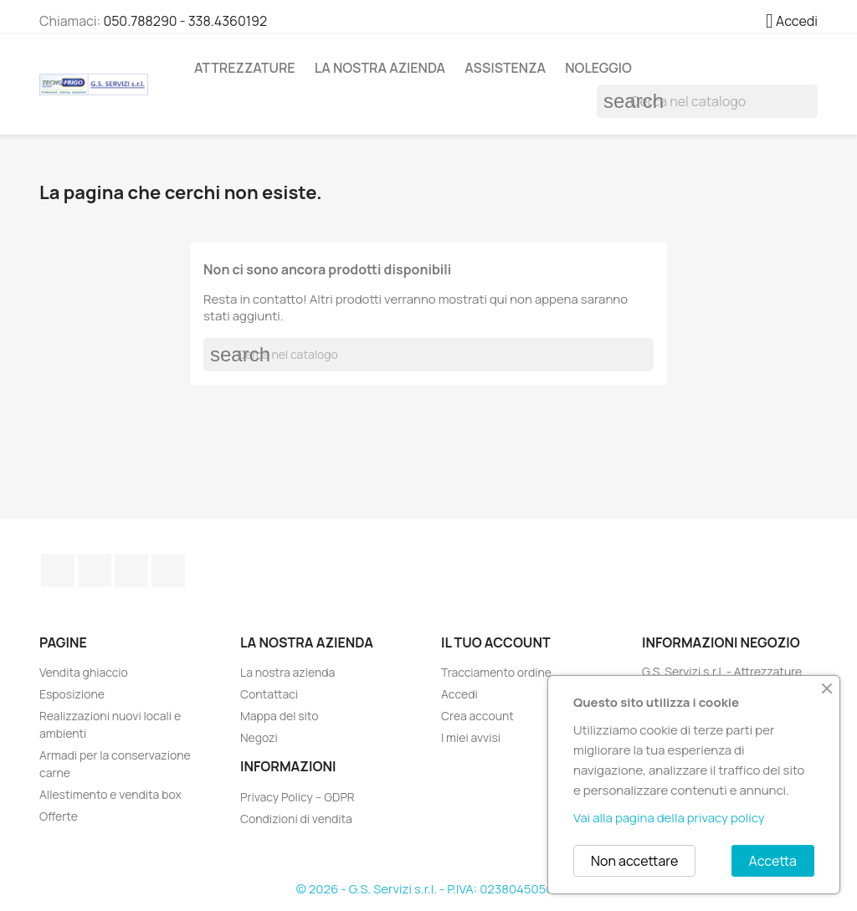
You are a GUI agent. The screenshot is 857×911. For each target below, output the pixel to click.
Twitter (94, 570)
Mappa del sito (279, 716)
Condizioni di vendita (296, 819)
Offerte (58, 816)
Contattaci (269, 694)
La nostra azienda (380, 68)
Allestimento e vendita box (110, 794)
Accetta (773, 861)
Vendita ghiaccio (83, 672)
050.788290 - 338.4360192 (185, 21)
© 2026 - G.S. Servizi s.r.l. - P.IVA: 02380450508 (428, 889)
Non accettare (634, 861)
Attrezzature (244, 68)
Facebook (57, 570)
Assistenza (505, 68)
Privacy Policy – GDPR (297, 797)
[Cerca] (707, 101)
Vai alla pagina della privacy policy (669, 818)
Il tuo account (496, 642)
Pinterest (131, 570)
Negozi (259, 737)
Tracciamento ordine (496, 672)
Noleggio (598, 68)
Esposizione (72, 694)
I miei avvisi (470, 737)
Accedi (459, 694)
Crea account (477, 716)
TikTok (168, 570)
